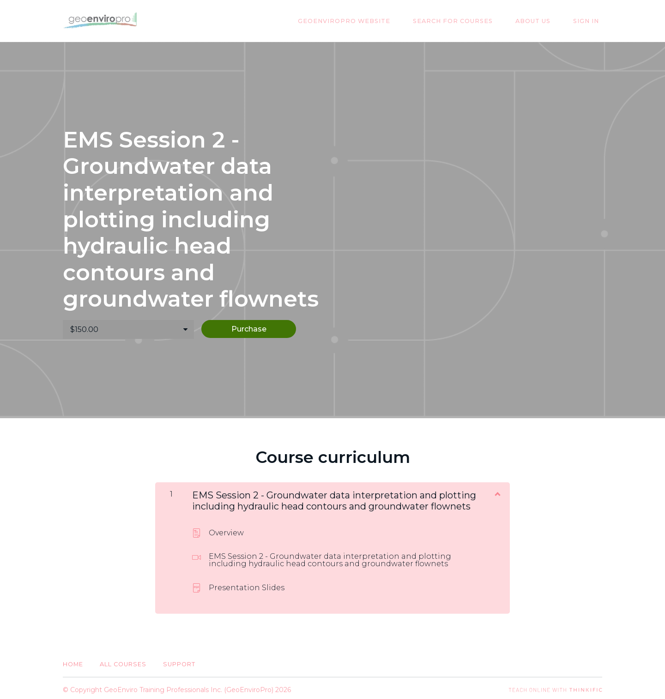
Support (179, 661)
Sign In (589, 21)
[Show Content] (497, 490)
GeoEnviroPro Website (365, 21)
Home (73, 661)
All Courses (123, 661)
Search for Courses (468, 21)
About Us (542, 21)
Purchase (259, 329)
